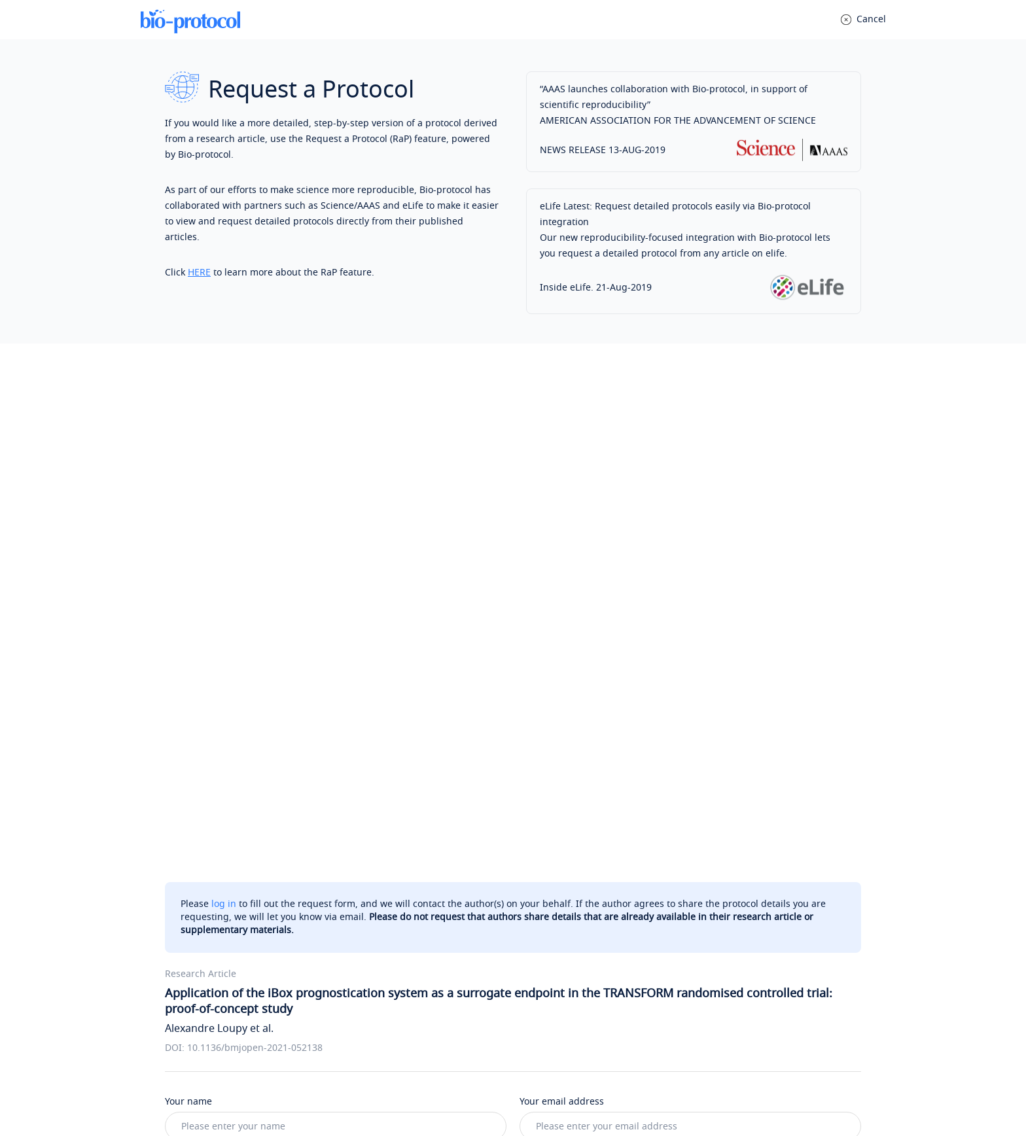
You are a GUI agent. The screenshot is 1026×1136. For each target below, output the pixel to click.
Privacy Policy (458, 1095)
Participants (561, 746)
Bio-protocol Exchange (574, 980)
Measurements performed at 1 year (613, 725)
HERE (199, 272)
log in (223, 394)
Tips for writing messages (229, 807)
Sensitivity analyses (577, 704)
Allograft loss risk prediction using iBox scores (288, 746)
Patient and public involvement (255, 683)
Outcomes (209, 725)
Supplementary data (232, 704)
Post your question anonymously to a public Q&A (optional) (316, 964)
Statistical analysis (575, 683)
